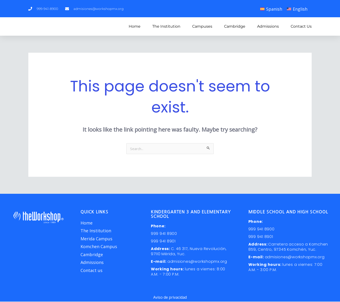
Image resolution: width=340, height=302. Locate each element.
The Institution (166, 26)
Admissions (268, 26)
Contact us (301, 26)
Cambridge (234, 26)
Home (134, 26)
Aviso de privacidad (170, 297)
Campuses (202, 26)
